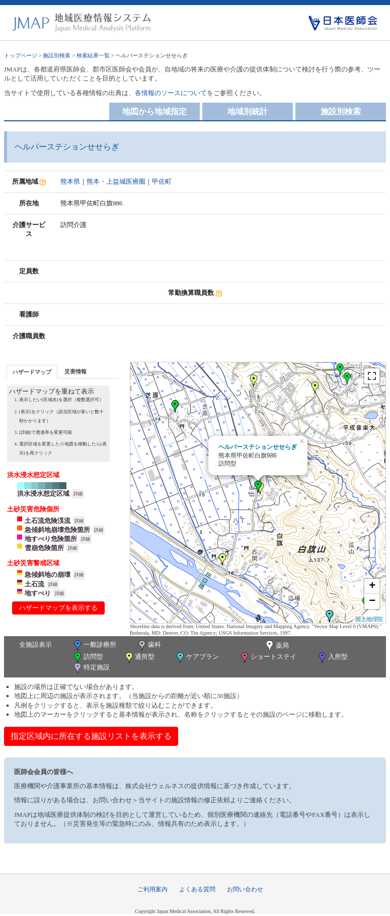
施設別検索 (56, 55)
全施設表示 (35, 644)
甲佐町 (162, 181)
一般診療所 (94, 645)
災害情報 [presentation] (75, 371)
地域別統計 (247, 111)
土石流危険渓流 (47, 520)
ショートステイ (267, 657)
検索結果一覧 (93, 55)
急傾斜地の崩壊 (47, 574)
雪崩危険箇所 (44, 548)
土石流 (34, 584)
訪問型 (87, 657)
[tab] (32, 371)
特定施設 (91, 668)
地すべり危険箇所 (51, 539)
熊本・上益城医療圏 (116, 181)
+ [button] (372, 586)
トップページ (20, 55)
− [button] (372, 601)
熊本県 (70, 181)
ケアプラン (197, 657)
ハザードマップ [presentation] (32, 372)
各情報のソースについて (171, 93)
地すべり (38, 593)
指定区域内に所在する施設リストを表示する (91, 736)
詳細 (78, 493)
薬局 (276, 646)
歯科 (148, 645)
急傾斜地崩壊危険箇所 (57, 529)
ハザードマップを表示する (58, 608)
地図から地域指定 (154, 111)
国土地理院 (369, 619)
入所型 (332, 657)
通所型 (138, 657)
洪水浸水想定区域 (43, 493)
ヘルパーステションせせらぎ (257, 446)
